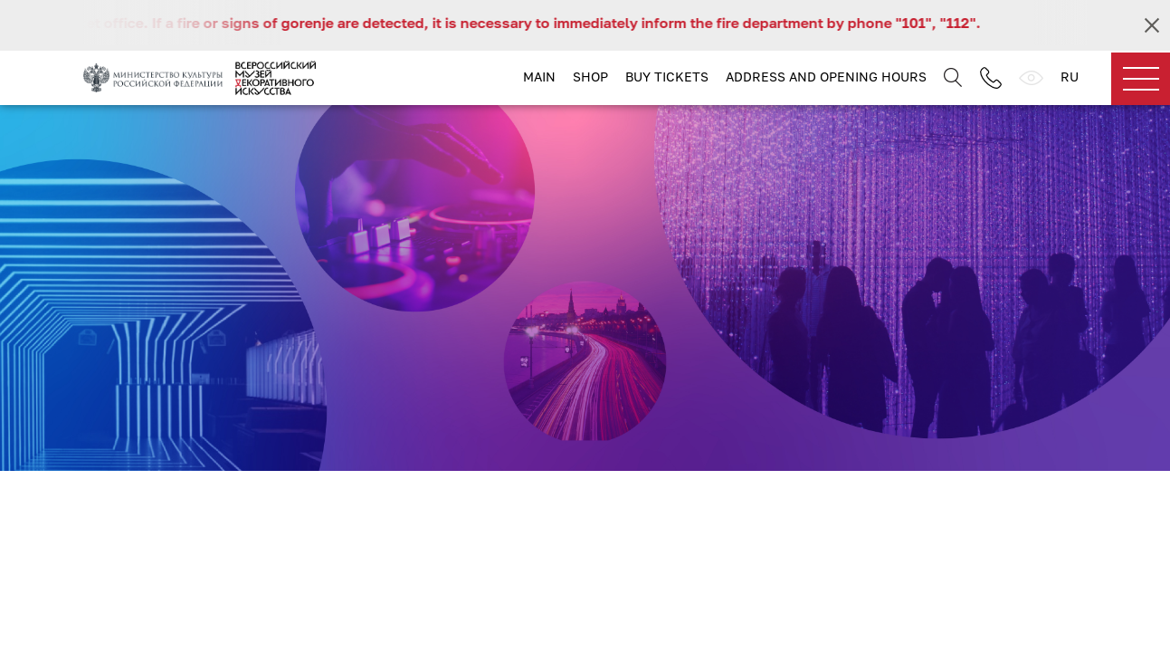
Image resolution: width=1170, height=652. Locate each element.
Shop (590, 76)
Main (539, 76)
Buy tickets (667, 76)
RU (1070, 76)
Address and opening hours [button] (826, 76)
